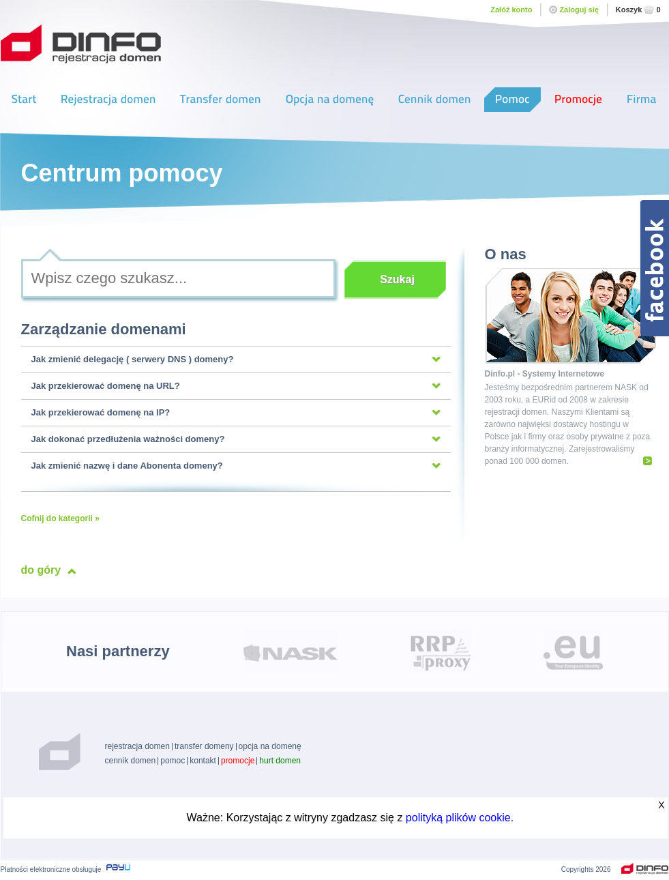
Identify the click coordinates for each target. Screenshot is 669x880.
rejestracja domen (137, 746)
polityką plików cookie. (460, 817)
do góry (41, 570)
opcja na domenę (270, 746)
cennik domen (130, 760)
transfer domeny (204, 746)
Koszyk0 (638, 9)
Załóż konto (511, 9)
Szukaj (397, 279)
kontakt (203, 760)
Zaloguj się (573, 9)
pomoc (172, 760)
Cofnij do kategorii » (60, 518)
